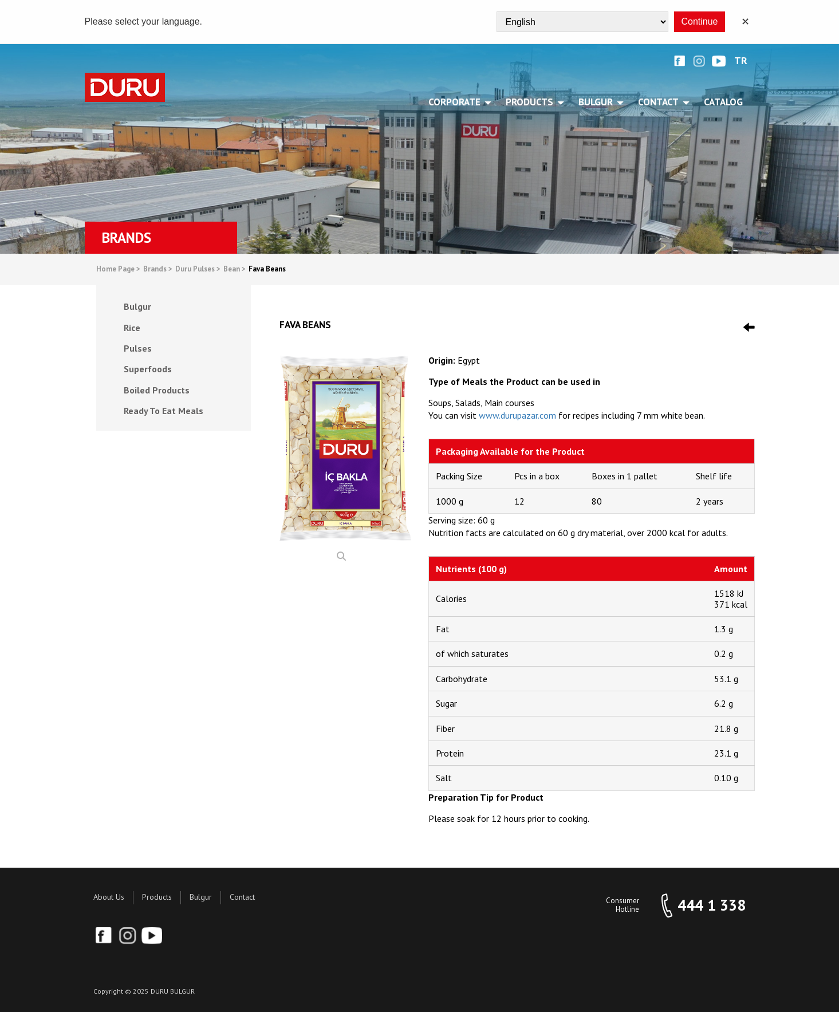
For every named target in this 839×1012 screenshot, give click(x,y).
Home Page (118, 269)
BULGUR (597, 102)
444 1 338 (711, 905)
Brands (157, 269)
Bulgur (201, 897)
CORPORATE (456, 102)
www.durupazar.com (517, 415)
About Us (108, 897)
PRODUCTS (531, 102)
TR (740, 61)
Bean (234, 269)
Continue (699, 21)
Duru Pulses (197, 269)
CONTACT (660, 102)
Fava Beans (267, 269)
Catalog (723, 102)
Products (157, 897)
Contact (242, 897)
